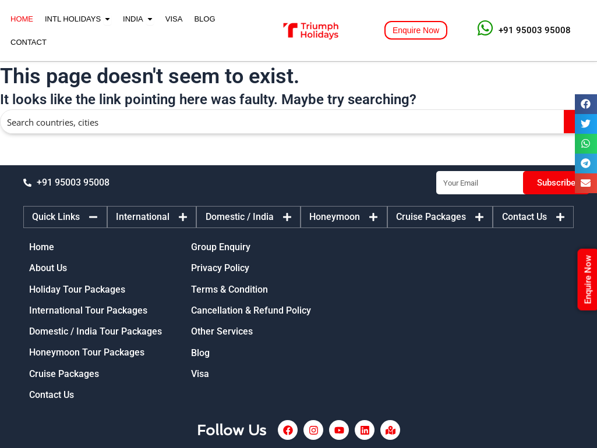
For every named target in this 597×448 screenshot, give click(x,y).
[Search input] (283, 121)
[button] (586, 104)
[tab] (65, 216)
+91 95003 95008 (535, 30)
